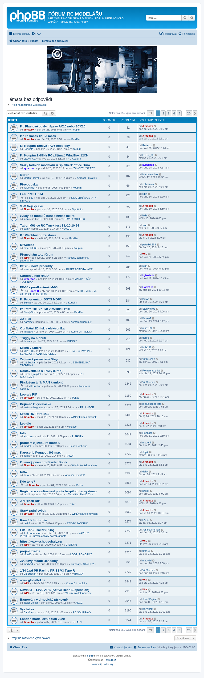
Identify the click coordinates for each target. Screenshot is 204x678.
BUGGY (72, 341)
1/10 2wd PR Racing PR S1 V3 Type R (47, 570)
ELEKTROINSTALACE (79, 269)
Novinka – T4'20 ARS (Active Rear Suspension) (54, 590)
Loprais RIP (28, 394)
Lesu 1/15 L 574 (31, 194)
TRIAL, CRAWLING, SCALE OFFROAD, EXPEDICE (56, 352)
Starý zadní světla (33, 510)
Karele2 (28, 321)
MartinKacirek (31, 178)
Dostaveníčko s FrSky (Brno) (41, 371)
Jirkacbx (29, 129)
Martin (24, 175)
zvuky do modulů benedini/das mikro (47, 216)
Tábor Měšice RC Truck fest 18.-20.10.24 (49, 225)
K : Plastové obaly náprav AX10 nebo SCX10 (52, 126)
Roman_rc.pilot (32, 374)
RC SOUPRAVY (82, 612)
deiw (26, 475)
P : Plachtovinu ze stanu (38, 235)
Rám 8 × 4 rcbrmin (33, 520)
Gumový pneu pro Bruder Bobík (43, 462)
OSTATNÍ (76, 622)
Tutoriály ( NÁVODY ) (80, 494)
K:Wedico (27, 245)
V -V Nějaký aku (31, 206)
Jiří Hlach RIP (30, 501)
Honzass (29, 436)
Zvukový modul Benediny (39, 561)
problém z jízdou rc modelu (40, 443)
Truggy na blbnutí (33, 338)
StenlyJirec (30, 312)
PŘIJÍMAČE (87, 407)
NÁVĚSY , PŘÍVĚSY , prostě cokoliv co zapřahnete (55, 534)
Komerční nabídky (81, 321)
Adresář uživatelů (87, 178)
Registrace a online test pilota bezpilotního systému (58, 491)
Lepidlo (25, 423)
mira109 (28, 331)
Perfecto (28, 148)
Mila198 (28, 351)
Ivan (26, 269)
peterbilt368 (30, 248)
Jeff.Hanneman (32, 533)
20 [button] (189, 113)
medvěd (28, 564)
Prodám (76, 139)
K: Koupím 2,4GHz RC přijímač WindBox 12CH (54, 155)
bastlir (27, 494)
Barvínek (29, 612)
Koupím (75, 129)
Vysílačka (27, 609)
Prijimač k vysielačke (35, 404)
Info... (24, 433)
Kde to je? (27, 481)
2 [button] (163, 113)
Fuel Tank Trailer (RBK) (37, 530)
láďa (26, 219)
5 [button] (179, 113)
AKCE (67, 228)
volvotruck (29, 187)
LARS (27, 523)
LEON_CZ (30, 158)
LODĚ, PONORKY (81, 554)
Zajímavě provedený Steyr (39, 359)
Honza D (34, 291)
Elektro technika (78, 446)
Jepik (27, 455)
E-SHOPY (78, 436)
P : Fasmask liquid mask (38, 136)
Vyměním (77, 209)
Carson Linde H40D (34, 276)
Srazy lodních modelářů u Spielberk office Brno (55, 165)
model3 (28, 446)
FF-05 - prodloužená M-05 (38, 287)
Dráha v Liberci (31, 348)
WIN (26, 257)
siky (31, 197)
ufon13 (28, 554)
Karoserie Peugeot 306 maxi (40, 452)
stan (26, 228)
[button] (150, 113)
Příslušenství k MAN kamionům (43, 382)
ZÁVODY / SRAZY (84, 168)
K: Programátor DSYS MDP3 (41, 299)
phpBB (90, 655)
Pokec (75, 397)
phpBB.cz (111, 660)
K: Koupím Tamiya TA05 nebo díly (45, 145)
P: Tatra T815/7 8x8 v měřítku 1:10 (45, 309)
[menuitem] (36, 34)
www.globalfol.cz (32, 580)
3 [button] (169, 113)
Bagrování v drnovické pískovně (44, 599)
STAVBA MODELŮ (74, 219)
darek (27, 341)
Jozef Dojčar (31, 602)
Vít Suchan (30, 362)
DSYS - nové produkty (36, 266)
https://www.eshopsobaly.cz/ (41, 541)
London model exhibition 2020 (42, 619)
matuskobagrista (33, 407)
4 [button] (174, 113)
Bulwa (27, 302)
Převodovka (29, 184)
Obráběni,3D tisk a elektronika (42, 328)
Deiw (23, 472)
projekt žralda (30, 551)
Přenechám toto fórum (36, 254)
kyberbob (29, 168)
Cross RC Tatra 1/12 (34, 414)
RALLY (70, 455)
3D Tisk (25, 318)
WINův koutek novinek (83, 417)
